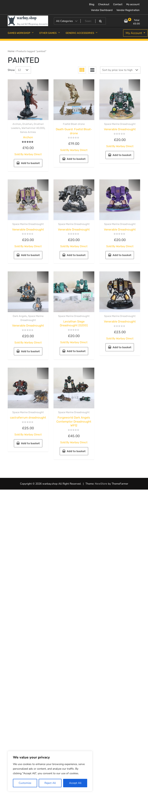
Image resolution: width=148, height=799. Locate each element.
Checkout (103, 4)
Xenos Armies (28, 132)
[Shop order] (120, 70)
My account (133, 4)
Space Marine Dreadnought (119, 124)
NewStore (101, 483)
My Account (134, 33)
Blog (91, 4)
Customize (25, 783)
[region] (50, 771)
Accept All (75, 783)
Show (11, 70)
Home (11, 51)
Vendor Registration (128, 10)
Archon (17, 124)
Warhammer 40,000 (33, 128)
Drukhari (27, 124)
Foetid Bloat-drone (74, 124)
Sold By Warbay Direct (28, 154)
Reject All (50, 783)
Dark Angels (20, 316)
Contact (117, 4)
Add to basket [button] (30, 163)
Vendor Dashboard (102, 10)
